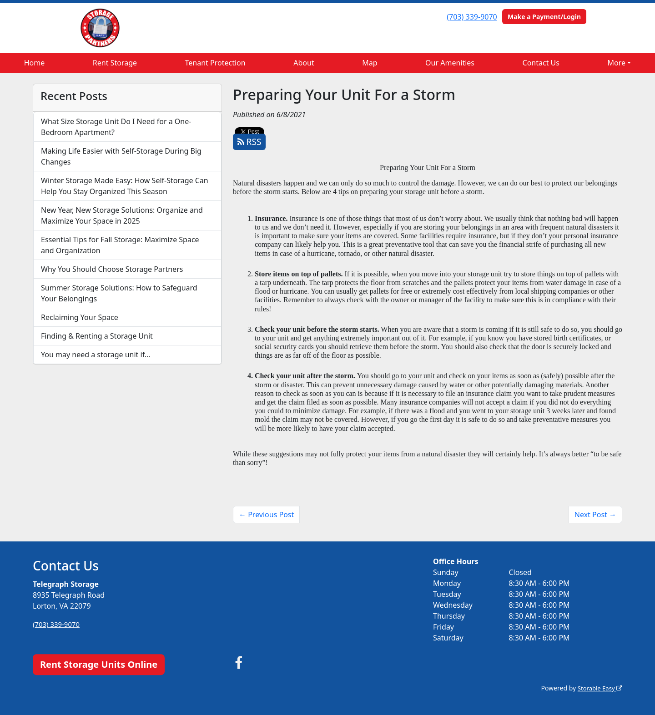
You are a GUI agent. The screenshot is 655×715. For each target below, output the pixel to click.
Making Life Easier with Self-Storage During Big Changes (121, 156)
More (617, 63)
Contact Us (541, 63)
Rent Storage (115, 63)
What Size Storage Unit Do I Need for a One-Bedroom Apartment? (116, 126)
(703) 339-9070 (472, 17)
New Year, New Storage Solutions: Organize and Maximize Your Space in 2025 (122, 215)
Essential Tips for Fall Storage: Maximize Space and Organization (120, 245)
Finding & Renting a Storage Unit (97, 336)
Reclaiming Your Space (79, 317)
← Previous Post (266, 515)
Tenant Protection (215, 63)
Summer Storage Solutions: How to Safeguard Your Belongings (119, 293)
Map (369, 63)
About (303, 63)
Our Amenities (449, 63)
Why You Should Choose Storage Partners (112, 269)
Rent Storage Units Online (98, 664)
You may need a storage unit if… (96, 355)
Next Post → (595, 515)
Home (34, 63)
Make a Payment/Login (544, 16)
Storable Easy (598, 688)
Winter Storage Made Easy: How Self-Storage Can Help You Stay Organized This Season (124, 185)
